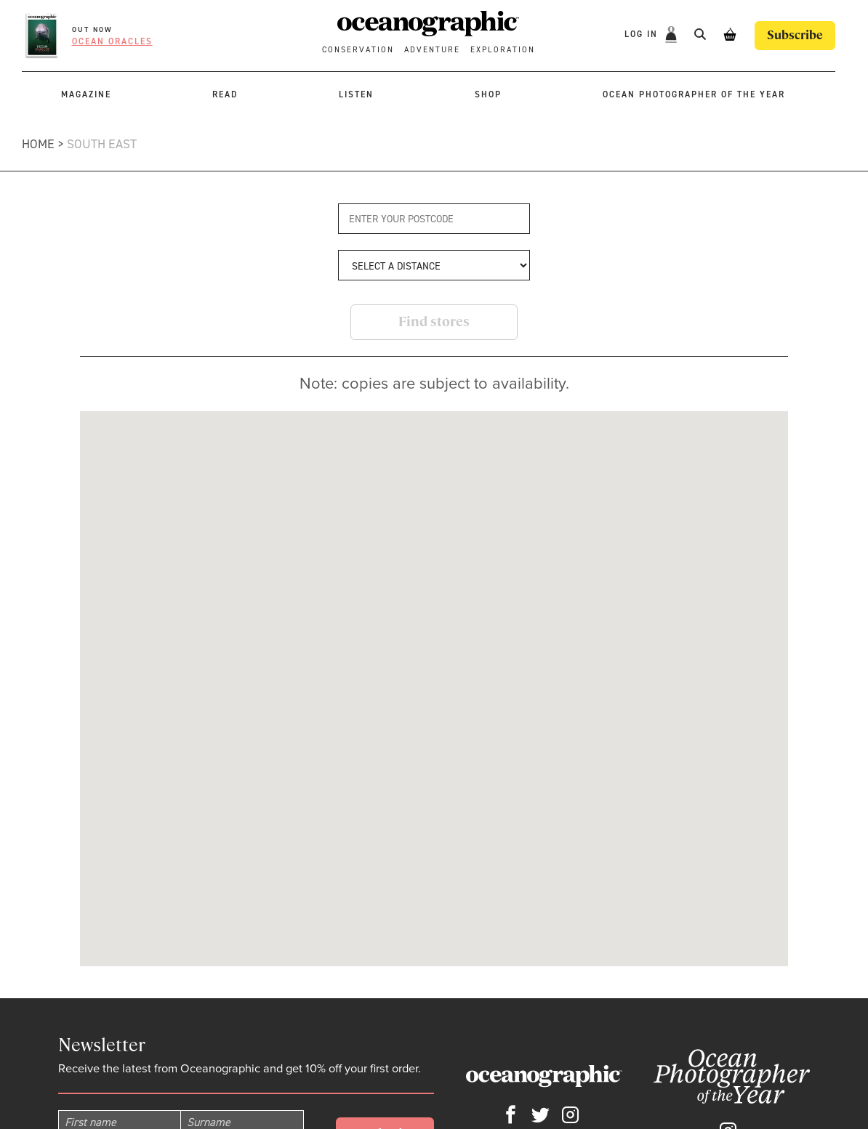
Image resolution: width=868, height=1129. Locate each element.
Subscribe (795, 35)
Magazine (86, 94)
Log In (643, 35)
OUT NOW (92, 29)
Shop (488, 94)
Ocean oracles (112, 41)
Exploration (502, 49)
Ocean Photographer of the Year (694, 94)
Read (225, 94)
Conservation (358, 49)
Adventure (432, 49)
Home (38, 144)
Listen (356, 94)
